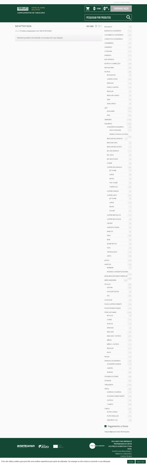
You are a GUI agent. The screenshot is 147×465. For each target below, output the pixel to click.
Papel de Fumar (110, 312)
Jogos (106, 260)
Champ (109, 163)
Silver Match (112, 244)
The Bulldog (112, 252)
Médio (109, 340)
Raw (108, 240)
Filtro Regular (113, 416)
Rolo (109, 352)
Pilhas (106, 357)
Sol (108, 296)
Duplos (110, 324)
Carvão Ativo (112, 79)
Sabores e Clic (112, 420)
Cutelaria (108, 51)
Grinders (107, 120)
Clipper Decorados (114, 167)
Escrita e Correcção (112, 63)
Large (111, 174)
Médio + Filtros (113, 344)
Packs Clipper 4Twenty (113, 304)
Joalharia (111, 111)
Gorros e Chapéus (114, 392)
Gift (106, 108)
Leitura (110, 287)
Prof (109, 235)
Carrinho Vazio (121, 8)
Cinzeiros (108, 47)
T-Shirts (110, 404)
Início (17, 31)
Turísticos (113, 187)
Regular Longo (113, 95)
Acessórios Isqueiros (115, 127)
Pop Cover (113, 183)
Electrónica (109, 59)
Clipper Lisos (112, 195)
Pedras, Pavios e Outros (118, 134)
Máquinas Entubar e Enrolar (115, 276)
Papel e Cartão (113, 87)
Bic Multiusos (112, 159)
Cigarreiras (108, 43)
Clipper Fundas (113, 191)
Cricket (110, 223)
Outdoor (108, 300)
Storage (107, 381)
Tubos (106, 409)
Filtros (107, 72)
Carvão (110, 368)
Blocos (110, 315)
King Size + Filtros (114, 336)
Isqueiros (108, 124)
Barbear (110, 268)
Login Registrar (122, 2)
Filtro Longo (112, 412)
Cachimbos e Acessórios (113, 35)
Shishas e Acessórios (112, 361)
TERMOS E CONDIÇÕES (123, 454)
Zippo (109, 256)
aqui (111, 431)
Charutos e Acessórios (113, 39)
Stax (108, 248)
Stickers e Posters (111, 376)
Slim (108, 99)
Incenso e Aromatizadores (117, 272)
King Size (110, 332)
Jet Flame (112, 170)
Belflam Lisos (112, 143)
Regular (110, 91)
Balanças (108, 27)
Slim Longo (111, 104)
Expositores (109, 68)
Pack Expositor (113, 292)
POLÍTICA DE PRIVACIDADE (121, 451)
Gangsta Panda (113, 227)
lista (100, 26)
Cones (109, 320)
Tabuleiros (108, 385)
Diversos (107, 55)
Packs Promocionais (112, 308)
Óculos (107, 284)
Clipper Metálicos (114, 215)
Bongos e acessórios (112, 31)
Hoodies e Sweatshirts (115, 396)
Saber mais (140, 462)
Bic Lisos (110, 155)
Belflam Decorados (115, 139)
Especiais (110, 83)
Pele (108, 115)
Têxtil (106, 389)
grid (96, 26)
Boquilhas (111, 75)
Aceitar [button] (131, 462)
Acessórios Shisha (114, 364)
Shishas (110, 372)
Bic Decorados (113, 151)
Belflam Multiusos (114, 147)
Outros (110, 400)
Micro (111, 179)
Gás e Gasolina (115, 130)
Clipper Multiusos (114, 219)
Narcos (110, 231)
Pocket (112, 211)
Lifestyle (107, 264)
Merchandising (110, 280)
